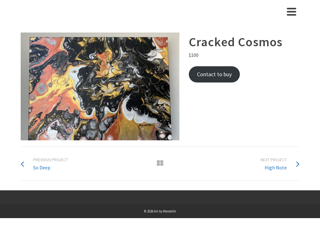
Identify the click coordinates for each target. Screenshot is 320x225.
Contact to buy (214, 74)
